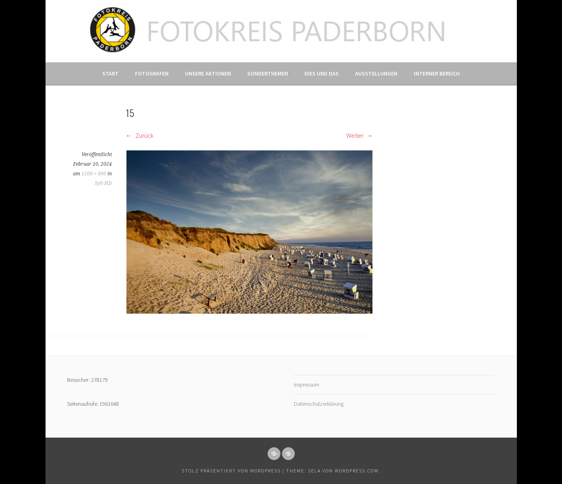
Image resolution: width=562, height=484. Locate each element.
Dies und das (321, 73)
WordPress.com (357, 471)
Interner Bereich (437, 73)
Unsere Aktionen (208, 73)
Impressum (306, 384)
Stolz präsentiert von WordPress (231, 471)
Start (110, 73)
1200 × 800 (93, 174)
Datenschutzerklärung (319, 403)
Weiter (359, 135)
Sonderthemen (267, 73)
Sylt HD (103, 183)
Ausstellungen (376, 73)
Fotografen (152, 73)
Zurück (139, 135)
